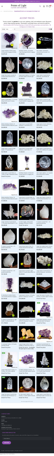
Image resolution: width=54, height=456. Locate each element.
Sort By (3, 29)
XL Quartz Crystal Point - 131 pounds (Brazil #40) (8, 247)
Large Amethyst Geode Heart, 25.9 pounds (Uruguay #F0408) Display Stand (8, 51)
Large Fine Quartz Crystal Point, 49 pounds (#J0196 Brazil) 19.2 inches (9, 395)
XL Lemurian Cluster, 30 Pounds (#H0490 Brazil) (9, 345)
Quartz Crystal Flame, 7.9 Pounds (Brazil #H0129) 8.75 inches (9, 100)
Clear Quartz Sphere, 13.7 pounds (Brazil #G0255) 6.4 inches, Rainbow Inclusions (44, 173)
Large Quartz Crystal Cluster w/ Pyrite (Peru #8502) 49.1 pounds (44, 149)
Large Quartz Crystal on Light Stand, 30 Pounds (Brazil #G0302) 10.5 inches (44, 100)
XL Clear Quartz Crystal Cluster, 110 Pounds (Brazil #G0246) (43, 371)
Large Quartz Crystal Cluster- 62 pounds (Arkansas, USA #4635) (44, 272)
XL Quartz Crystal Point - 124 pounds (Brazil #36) (43, 222)
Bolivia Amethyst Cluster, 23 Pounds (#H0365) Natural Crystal (9, 124)
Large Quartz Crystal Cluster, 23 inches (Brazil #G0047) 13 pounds (27, 198)
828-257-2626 (4, 422)
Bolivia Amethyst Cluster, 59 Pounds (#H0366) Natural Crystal (9, 198)
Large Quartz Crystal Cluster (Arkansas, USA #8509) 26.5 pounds (25, 124)
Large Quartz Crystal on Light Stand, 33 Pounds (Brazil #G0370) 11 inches (27, 272)
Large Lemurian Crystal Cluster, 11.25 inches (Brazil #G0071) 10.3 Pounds (9, 222)
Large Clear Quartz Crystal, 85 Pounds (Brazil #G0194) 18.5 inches (8, 75)
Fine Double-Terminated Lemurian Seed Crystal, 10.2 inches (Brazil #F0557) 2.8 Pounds (44, 51)
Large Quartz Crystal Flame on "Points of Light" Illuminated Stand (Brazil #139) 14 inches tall (9, 173)
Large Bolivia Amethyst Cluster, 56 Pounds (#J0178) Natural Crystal (43, 321)
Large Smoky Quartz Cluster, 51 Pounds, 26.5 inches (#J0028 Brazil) (9, 371)
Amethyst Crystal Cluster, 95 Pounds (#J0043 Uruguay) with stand (26, 100)
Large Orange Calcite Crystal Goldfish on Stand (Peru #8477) (26, 345)
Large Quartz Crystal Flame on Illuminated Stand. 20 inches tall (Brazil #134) (43, 395)
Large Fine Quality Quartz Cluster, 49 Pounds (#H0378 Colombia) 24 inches (44, 247)
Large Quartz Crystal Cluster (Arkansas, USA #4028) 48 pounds (43, 75)
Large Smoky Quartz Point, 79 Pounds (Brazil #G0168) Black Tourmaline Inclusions (26, 247)
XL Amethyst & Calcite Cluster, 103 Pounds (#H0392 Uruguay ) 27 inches (9, 296)
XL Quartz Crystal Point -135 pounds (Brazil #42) (8, 272)
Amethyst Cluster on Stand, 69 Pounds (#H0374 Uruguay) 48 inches (26, 173)
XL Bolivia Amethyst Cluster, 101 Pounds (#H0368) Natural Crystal (27, 371)
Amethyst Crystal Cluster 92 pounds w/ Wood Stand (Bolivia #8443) (43, 345)
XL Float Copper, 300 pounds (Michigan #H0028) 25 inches (26, 222)
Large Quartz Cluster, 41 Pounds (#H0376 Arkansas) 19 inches (27, 321)
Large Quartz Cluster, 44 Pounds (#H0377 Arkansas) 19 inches (27, 296)
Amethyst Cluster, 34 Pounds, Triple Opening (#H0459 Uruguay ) (27, 51)
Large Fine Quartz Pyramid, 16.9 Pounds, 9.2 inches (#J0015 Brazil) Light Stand (44, 296)
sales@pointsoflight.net (6, 426)
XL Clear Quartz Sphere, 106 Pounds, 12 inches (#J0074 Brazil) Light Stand (27, 395)
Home (1, 11)
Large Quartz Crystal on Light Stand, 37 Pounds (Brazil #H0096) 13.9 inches (8, 149)
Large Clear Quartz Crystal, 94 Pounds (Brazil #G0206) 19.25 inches (43, 198)
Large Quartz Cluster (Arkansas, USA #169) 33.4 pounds (44, 124)
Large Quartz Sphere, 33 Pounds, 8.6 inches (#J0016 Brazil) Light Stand (27, 75)
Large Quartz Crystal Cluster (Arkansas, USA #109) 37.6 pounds (25, 149)
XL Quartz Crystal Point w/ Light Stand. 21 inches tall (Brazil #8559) (9, 321)
